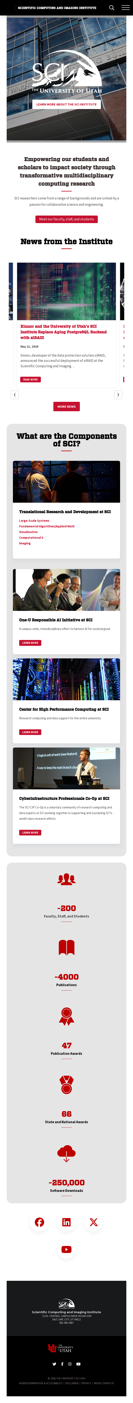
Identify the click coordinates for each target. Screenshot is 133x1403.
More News (67, 406)
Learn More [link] (30, 643)
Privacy (86, 1383)
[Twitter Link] (93, 1222)
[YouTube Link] (66, 1249)
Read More (30, 379)
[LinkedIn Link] (66, 1222)
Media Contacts (104, 1383)
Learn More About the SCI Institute (66, 104)
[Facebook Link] (39, 1222)
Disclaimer (72, 1383)
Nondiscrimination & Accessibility (40, 1383)
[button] (17, 79)
